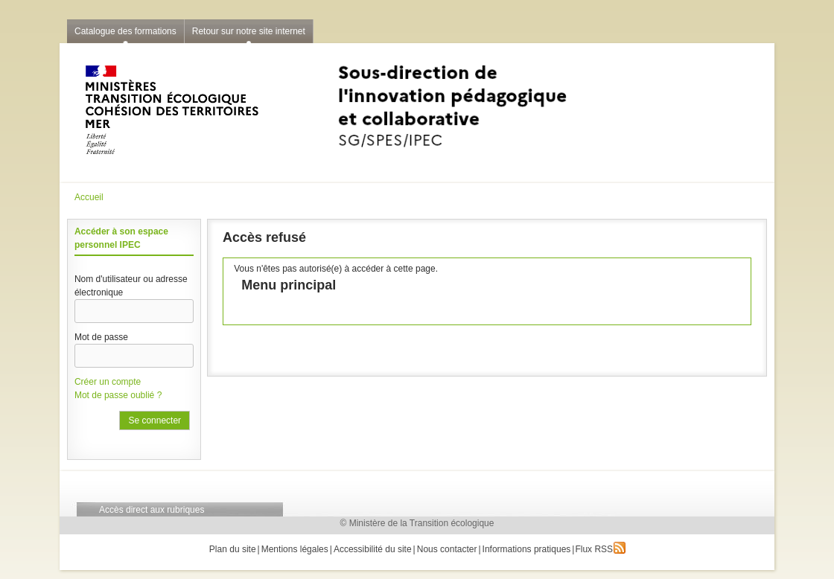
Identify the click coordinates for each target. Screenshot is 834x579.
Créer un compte (107, 382)
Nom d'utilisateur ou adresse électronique (131, 286)
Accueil (89, 197)
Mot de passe (101, 337)
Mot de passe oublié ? (118, 395)
